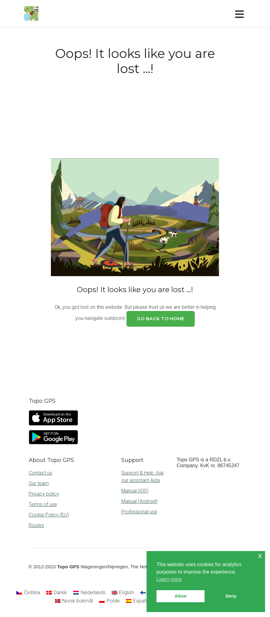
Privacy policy (44, 494)
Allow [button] (180, 596)
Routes (36, 525)
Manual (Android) (139, 501)
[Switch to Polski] (109, 601)
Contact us (40, 473)
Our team (39, 483)
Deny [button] (231, 596)
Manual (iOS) (134, 491)
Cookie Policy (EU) (49, 515)
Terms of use (43, 504)
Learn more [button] (169, 579)
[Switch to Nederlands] (89, 592)
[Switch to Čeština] (28, 592)
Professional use (139, 512)
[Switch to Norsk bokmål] (74, 601)
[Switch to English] (123, 592)
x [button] (260, 555)
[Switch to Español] (138, 601)
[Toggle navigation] (240, 13)
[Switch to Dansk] (56, 592)
